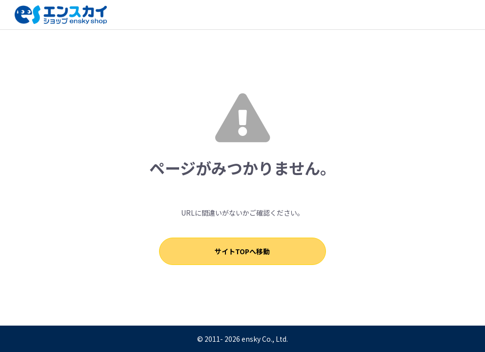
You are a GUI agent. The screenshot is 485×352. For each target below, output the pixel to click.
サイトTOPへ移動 (242, 251)
